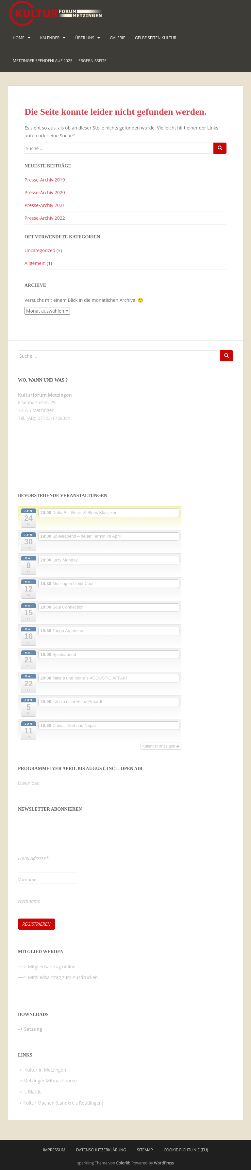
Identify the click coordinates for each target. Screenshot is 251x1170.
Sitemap (145, 1150)
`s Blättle (32, 1092)
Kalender (50, 38)
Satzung (33, 1029)
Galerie (117, 38)
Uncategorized (40, 250)
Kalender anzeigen (160, 746)
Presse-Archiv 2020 (45, 192)
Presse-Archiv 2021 (45, 205)
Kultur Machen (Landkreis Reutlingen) (63, 1103)
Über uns (84, 38)
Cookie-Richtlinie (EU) (186, 1150)
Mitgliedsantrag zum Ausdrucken (63, 977)
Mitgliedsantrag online (51, 966)
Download (29, 783)
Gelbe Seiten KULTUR (155, 38)
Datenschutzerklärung (101, 1150)
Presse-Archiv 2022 (45, 218)
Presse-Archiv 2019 (45, 180)
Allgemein (35, 263)
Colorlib (123, 1163)
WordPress (164, 1163)
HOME (19, 38)
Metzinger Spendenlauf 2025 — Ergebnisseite (60, 60)
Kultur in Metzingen (44, 1070)
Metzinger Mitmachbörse (49, 1080)
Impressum (54, 1150)
